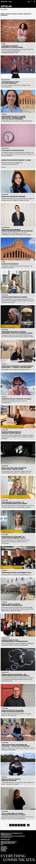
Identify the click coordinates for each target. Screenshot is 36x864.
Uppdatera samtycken (8, 843)
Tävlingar (7, 13)
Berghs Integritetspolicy (9, 841)
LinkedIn (3, 849)
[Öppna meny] (34, 1)
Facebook (4, 846)
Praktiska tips (27, 13)
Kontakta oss (5, 839)
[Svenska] (28, 1)
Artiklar (5, 9)
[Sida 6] (21, 825)
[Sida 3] (13, 825)
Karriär (3, 13)
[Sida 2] (10, 825)
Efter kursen (14, 13)
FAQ (2, 844)
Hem (2, 9)
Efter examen (4, 15)
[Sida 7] (24, 825)
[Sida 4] (16, 825)
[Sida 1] (7, 825)
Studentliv (20, 13)
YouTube (3, 851)
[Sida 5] (19, 825)
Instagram (4, 848)
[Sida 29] (28, 825)
